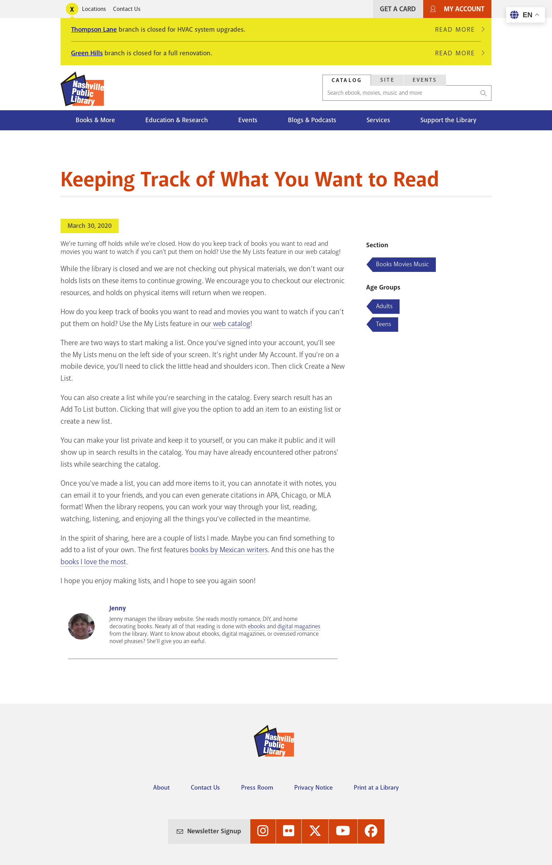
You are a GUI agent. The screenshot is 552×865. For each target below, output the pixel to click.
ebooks (256, 626)
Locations (94, 9)
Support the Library (448, 120)
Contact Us (126, 9)
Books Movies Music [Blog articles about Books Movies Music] (402, 264)
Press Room (257, 787)
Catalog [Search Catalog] (347, 80)
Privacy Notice (313, 787)
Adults (384, 306)
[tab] (346, 80)
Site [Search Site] (387, 79)
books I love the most (93, 561)
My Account (464, 9)
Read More (458, 29)
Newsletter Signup (214, 831)
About (161, 787)
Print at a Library (376, 787)
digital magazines (298, 626)
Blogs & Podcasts (312, 120)
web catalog (230, 323)
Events (247, 120)
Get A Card (398, 9)
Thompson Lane (94, 29)
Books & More (95, 120)
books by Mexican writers (229, 549)
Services (378, 120)
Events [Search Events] (425, 79)
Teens (383, 324)
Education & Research (176, 120)
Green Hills (87, 53)
